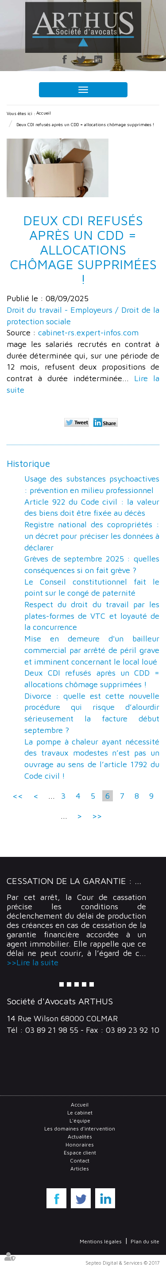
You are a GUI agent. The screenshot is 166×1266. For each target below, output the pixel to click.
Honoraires (80, 1144)
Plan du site (145, 1241)
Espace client (80, 1152)
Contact (79, 1160)
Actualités (80, 1136)
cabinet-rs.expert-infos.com (88, 332)
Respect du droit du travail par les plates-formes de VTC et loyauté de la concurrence (91, 616)
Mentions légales (101, 1241)
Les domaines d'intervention (79, 1128)
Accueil (43, 112)
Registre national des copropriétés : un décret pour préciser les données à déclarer (91, 536)
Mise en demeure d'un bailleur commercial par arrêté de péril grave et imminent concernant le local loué (91, 650)
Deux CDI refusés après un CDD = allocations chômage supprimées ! (85, 124)
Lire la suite (37, 962)
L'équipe (79, 1120)
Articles (79, 1168)
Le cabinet (80, 1112)
